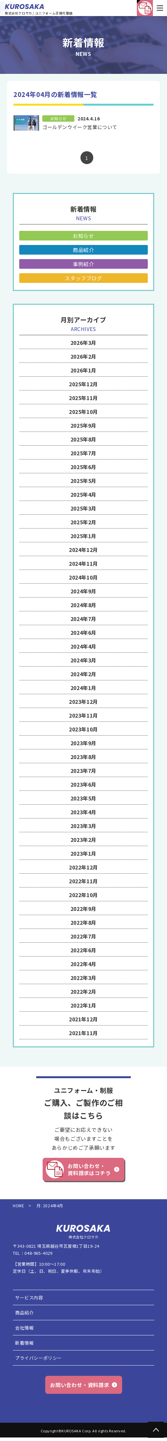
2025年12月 (83, 384)
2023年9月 (83, 743)
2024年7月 (83, 618)
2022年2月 (83, 991)
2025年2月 (83, 522)
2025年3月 (83, 508)
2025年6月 (83, 466)
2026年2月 (83, 356)
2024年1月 (83, 687)
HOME (18, 1205)
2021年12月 (83, 1019)
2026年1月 (83, 370)
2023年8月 (83, 756)
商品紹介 (83, 250)
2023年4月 (83, 812)
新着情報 (24, 1343)
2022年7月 (83, 936)
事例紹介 (83, 264)
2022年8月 (83, 922)
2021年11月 (83, 1032)
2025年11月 (83, 397)
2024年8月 (83, 604)
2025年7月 (83, 453)
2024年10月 (83, 577)
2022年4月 (83, 963)
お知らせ (83, 236)
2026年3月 (83, 342)
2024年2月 (83, 674)
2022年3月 (83, 977)
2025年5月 (83, 480)
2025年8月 (83, 439)
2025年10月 (83, 411)
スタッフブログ (83, 278)
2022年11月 (83, 881)
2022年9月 (83, 908)
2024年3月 (83, 660)
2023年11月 (83, 715)
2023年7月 (83, 770)
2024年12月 (83, 549)
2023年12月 (83, 701)
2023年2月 (83, 839)
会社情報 (24, 1327)
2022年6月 (83, 950)
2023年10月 (83, 729)
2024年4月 (83, 646)
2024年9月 (83, 591)
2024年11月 (83, 563)
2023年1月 (83, 853)
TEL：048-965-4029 (33, 1253)
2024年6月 (83, 632)
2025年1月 (83, 535)
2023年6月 (83, 784)
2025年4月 (83, 494)
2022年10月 (83, 894)
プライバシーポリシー (38, 1358)
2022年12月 (83, 867)
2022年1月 (83, 1005)
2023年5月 (83, 798)
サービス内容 (29, 1297)
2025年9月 (83, 425)
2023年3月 (83, 825)
